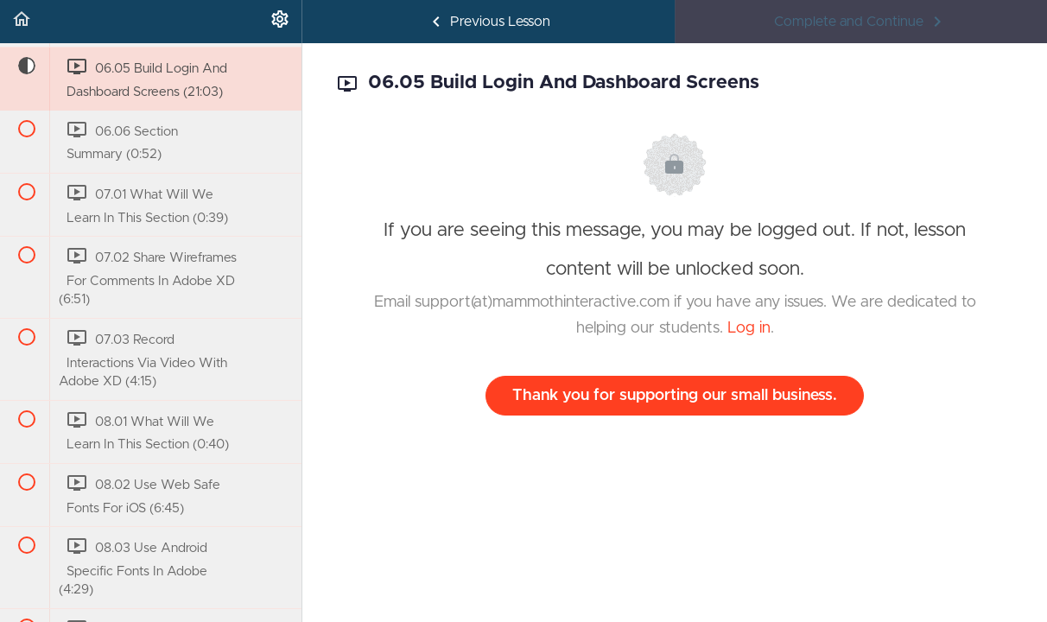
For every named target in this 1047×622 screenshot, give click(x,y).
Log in (749, 328)
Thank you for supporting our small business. (674, 395)
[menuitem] (279, 21)
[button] (21, 21)
